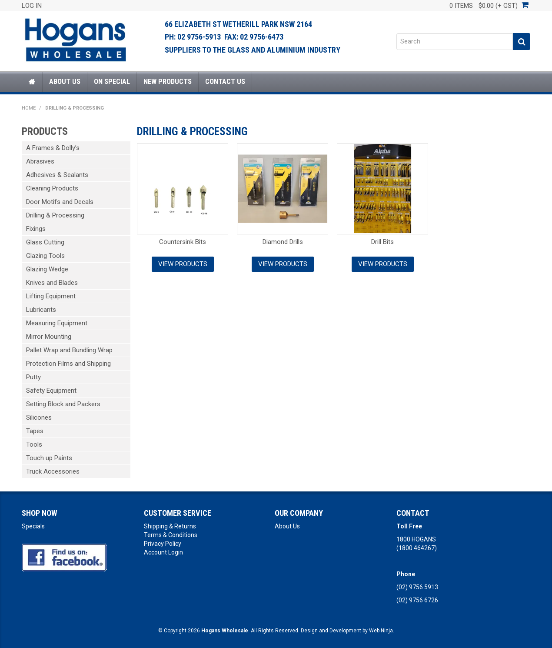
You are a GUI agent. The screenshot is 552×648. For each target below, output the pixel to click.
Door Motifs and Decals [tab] (59, 202)
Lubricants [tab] (41, 310)
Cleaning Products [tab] (52, 188)
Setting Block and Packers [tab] (63, 404)
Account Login (163, 552)
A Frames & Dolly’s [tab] (53, 148)
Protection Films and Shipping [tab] (68, 363)
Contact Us (225, 81)
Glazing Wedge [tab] (47, 269)
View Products (182, 264)
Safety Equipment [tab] (51, 390)
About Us (64, 81)
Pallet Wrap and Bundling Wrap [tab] (69, 350)
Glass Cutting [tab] (45, 242)
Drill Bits (382, 242)
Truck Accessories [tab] (53, 471)
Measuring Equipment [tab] (56, 323)
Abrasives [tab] (40, 161)
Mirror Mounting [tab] (48, 337)
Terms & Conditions (170, 534)
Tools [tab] (34, 444)
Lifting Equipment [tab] (51, 296)
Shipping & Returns (170, 526)
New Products (167, 81)
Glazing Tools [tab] (45, 256)
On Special (112, 81)
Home (32, 82)
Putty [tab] (33, 377)
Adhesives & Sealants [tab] (57, 175)
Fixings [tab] (36, 229)
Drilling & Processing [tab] (55, 215)
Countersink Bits (182, 242)
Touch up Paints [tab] (49, 458)
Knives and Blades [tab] (52, 283)
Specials (33, 526)
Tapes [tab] (34, 431)
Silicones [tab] (39, 417)
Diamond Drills (283, 242)
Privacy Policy (162, 543)
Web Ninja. (381, 631)
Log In (32, 5)
